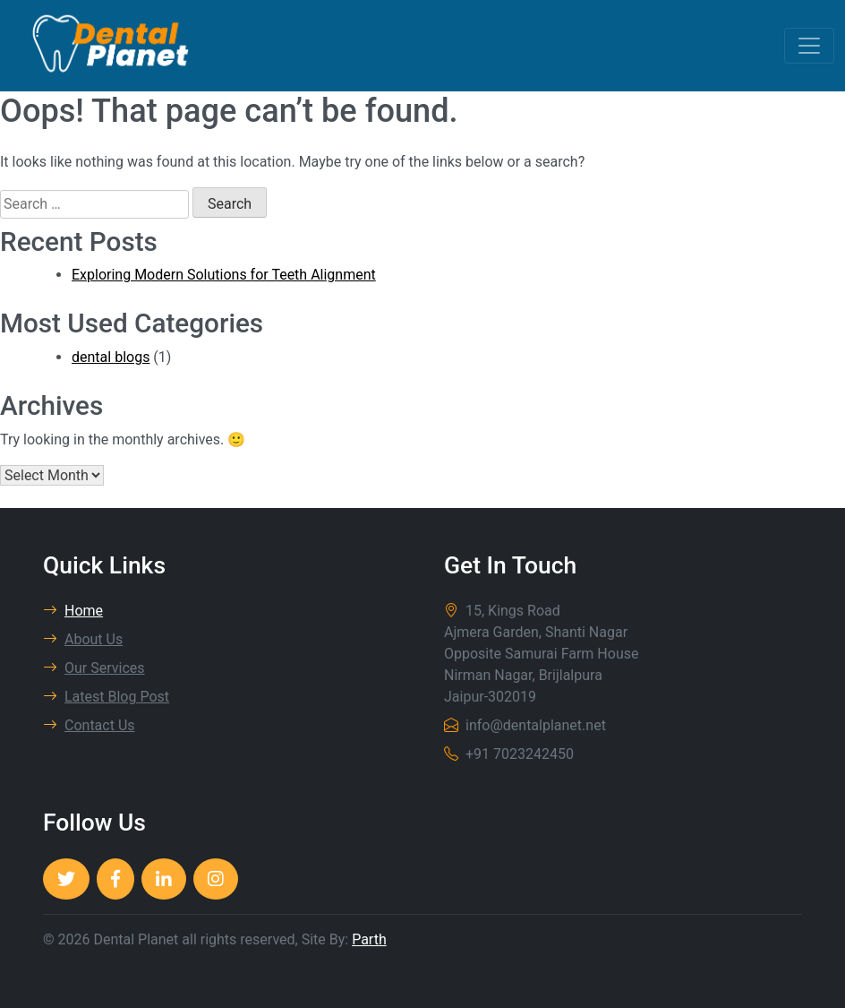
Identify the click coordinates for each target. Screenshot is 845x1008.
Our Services (94, 667)
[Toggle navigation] (809, 46)
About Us (83, 639)
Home (73, 610)
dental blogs (110, 357)
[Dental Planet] (66, 879)
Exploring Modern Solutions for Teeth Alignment (224, 274)
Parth (369, 939)
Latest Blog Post (106, 696)
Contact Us (89, 725)
